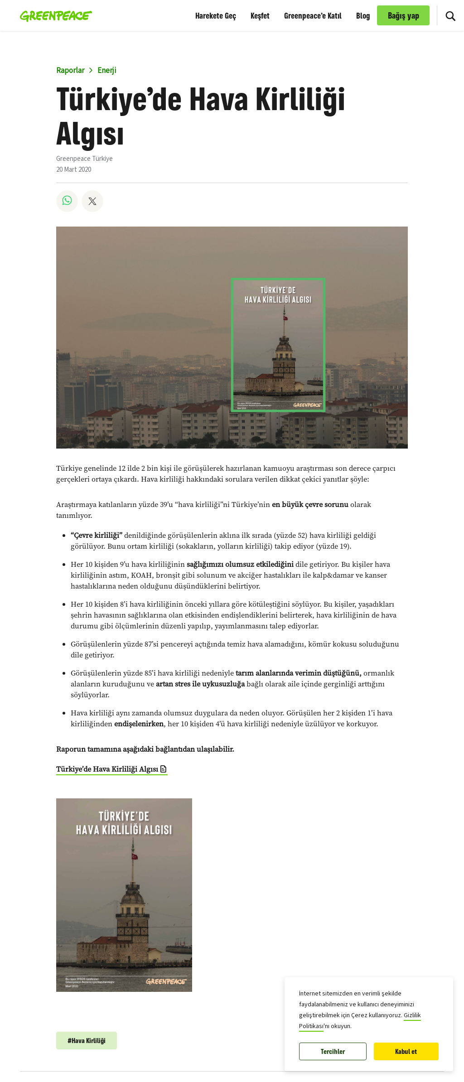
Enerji (106, 70)
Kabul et (406, 1051)
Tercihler (333, 1051)
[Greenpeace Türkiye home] (53, 15)
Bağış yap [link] (403, 15)
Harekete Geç (215, 15)
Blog (363, 15)
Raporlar (70, 70)
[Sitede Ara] (450, 15)
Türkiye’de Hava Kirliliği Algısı (107, 769)
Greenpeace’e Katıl (313, 15)
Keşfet (260, 15)
